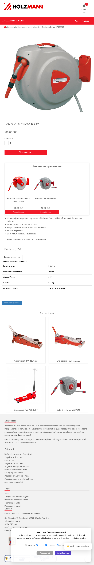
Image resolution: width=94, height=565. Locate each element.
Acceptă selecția (63, 553)
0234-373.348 (11, 524)
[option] (47, 77)
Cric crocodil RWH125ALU (25, 361)
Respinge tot (45, 553)
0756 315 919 (10, 527)
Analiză (40, 545)
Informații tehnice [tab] (12, 257)
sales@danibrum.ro (12, 521)
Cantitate (9, 138)
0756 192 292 (22, 527)
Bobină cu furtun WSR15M (68, 410)
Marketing (50, 545)
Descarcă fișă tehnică (12, 303)
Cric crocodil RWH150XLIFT (26, 410)
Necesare (30, 545)
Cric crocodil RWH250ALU (68, 361)
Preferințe (62, 545)
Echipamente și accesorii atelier (27, 27)
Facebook (9, 530)
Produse (10, 27)
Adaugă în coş (25, 152)
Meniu (86, 21)
